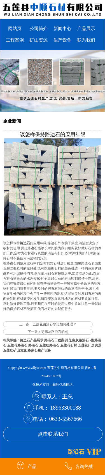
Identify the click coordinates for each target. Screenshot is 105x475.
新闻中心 (62, 28)
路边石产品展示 (31, 340)
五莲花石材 (68, 345)
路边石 (25, 243)
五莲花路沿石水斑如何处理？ (54, 324)
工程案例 (15, 40)
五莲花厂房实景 (89, 345)
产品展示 (86, 28)
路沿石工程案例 (56, 340)
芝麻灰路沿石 (79, 340)
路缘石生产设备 (39, 350)
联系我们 (86, 40)
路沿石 (33, 345)
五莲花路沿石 (17, 345)
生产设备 (62, 40)
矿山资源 (39, 40)
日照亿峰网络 (63, 385)
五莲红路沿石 (49, 345)
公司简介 (39, 28)
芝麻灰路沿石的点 (54, 332)
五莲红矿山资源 (15, 350)
